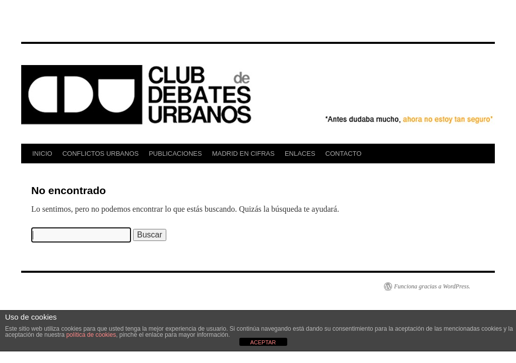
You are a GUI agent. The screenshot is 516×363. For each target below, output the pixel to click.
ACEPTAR (263, 342)
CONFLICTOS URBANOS (100, 153)
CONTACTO (344, 153)
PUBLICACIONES (175, 153)
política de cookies (91, 334)
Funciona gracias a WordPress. (432, 286)
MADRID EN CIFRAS (243, 153)
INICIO (42, 153)
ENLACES (300, 153)
